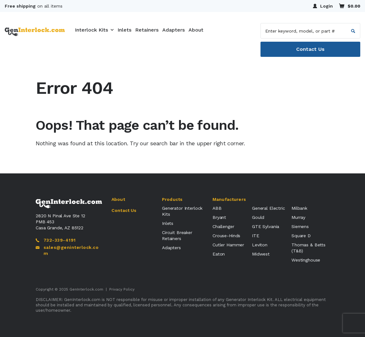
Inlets (124, 30)
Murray (298, 217)
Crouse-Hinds (226, 235)
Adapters (173, 30)
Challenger (223, 226)
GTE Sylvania (265, 226)
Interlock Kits (91, 30)
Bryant (219, 217)
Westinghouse (305, 259)
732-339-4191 (56, 240)
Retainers (147, 30)
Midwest (261, 253)
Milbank (299, 208)
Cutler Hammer (228, 244)
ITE (255, 235)
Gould (258, 217)
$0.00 (349, 6)
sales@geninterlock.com (67, 250)
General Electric (268, 208)
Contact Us (310, 49)
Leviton (259, 244)
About (195, 30)
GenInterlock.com (86, 289)
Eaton (218, 253)
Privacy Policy (122, 289)
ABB (217, 208)
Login (323, 6)
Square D (301, 235)
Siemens (300, 226)
